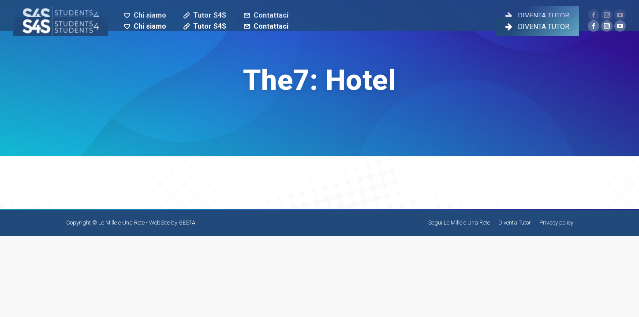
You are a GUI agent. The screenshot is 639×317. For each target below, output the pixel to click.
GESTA (187, 222)
